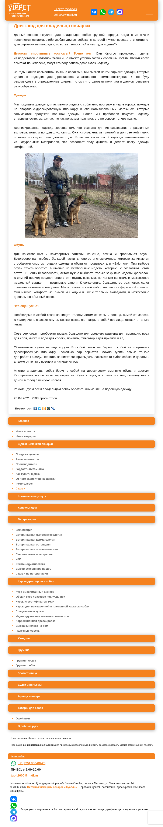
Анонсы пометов (27, 459)
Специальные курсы (30, 611)
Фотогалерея (25, 483)
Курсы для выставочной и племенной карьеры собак (52, 606)
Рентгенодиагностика (30, 564)
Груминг (23, 650)
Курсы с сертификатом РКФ (35, 601)
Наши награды (26, 436)
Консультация (27, 507)
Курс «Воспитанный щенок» (35, 591)
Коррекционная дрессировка (35, 620)
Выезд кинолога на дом (32, 625)
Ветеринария (27, 519)
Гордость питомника (30, 469)
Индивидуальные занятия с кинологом (42, 616)
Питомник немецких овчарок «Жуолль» (52, 787)
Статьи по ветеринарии (32, 573)
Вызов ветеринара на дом (34, 568)
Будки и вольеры (30, 684)
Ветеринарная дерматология (35, 539)
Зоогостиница (27, 673)
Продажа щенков (27, 454)
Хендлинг (24, 638)
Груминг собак (25, 665)
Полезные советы (28, 630)
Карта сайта (18, 756)
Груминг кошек (26, 660)
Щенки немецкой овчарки (35, 444)
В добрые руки (28, 726)
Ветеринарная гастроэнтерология (39, 534)
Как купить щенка (28, 473)
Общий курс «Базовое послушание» (40, 596)
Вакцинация (24, 529)
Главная (23, 420)
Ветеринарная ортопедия (33, 544)
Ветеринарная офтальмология (37, 549)
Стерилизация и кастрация (34, 554)
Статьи (20, 488)
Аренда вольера (29, 696)
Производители (26, 464)
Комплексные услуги (32, 496)
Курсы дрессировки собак (36, 581)
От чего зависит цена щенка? (36, 478)
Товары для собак (30, 707)
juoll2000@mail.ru (65, 15)
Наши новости (25, 431)
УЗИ (18, 559)
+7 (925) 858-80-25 (65, 9)
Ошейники (23, 718)
